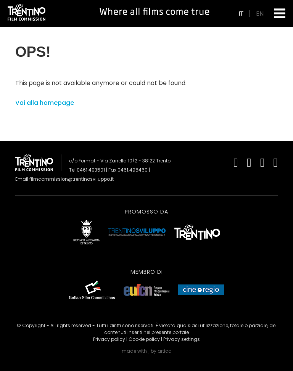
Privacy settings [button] (181, 339)
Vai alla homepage (44, 102)
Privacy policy (109, 339)
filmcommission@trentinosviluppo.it (71, 179)
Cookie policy (144, 339)
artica (165, 351)
